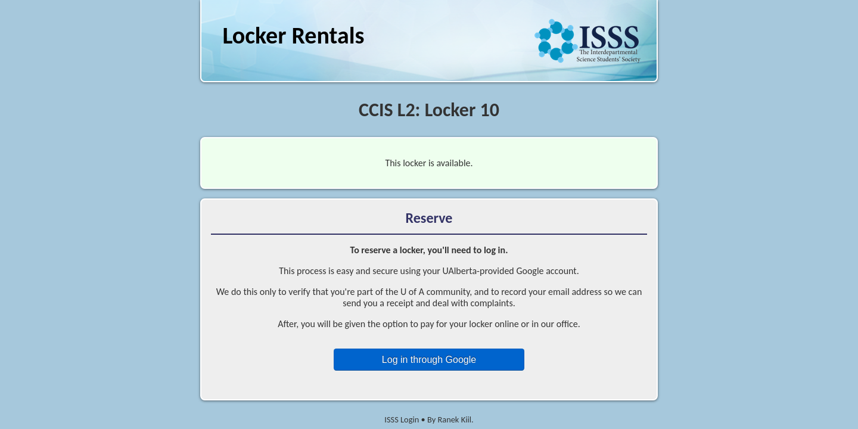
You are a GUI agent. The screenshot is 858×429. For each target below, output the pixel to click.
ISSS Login (401, 419)
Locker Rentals (293, 35)
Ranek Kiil (454, 419)
